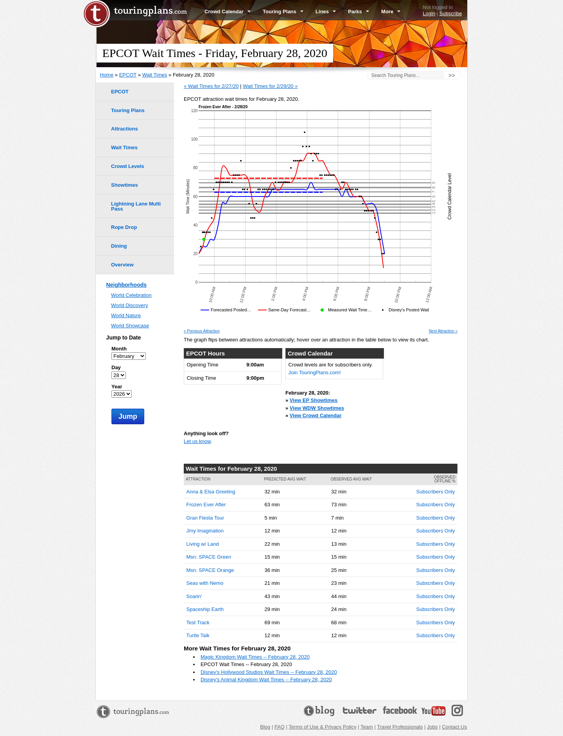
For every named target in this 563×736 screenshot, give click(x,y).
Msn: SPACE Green (208, 557)
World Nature (126, 315)
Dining (119, 246)
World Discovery (129, 305)
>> (451, 75)
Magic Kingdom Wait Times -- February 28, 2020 (255, 657)
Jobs (432, 727)
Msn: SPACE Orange (210, 570)
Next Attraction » (443, 331)
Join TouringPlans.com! (315, 372)
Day (116, 367)
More (390, 11)
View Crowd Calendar (316, 415)
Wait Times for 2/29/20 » (270, 86)
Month (119, 349)
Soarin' (194, 596)
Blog (265, 727)
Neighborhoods (126, 285)
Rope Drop (124, 227)
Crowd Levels (127, 166)
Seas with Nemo (205, 583)
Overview (122, 265)
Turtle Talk (198, 635)
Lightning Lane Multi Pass (136, 206)
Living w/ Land (202, 544)
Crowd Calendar (227, 11)
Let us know (197, 441)
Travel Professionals (400, 727)
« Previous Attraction (202, 331)
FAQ (279, 727)
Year (116, 386)
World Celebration (131, 295)
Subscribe (450, 13)
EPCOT (128, 75)
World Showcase (130, 326)
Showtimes (124, 185)
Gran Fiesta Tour (205, 518)
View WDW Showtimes (317, 408)
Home (107, 75)
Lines (326, 11)
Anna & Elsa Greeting (210, 492)
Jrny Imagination (205, 531)
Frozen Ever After (206, 504)
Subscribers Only (435, 492)
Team (366, 727)
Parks (358, 11)
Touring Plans (283, 11)
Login (429, 13)
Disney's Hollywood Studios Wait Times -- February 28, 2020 (269, 672)
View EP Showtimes (313, 400)
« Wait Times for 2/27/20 (211, 86)
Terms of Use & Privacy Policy (322, 727)
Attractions (124, 129)
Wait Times (154, 75)
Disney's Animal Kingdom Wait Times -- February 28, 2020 (266, 679)
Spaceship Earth (205, 609)
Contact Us (454, 727)
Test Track (198, 622)
